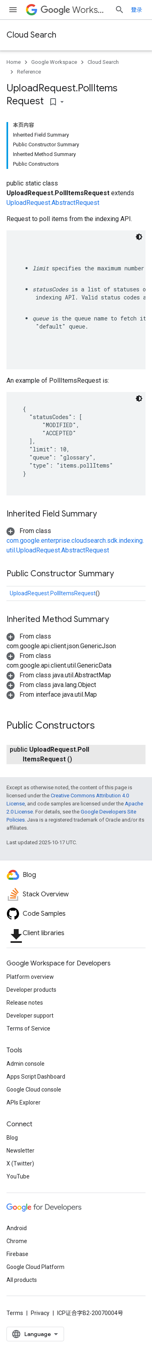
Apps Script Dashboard (35, 1076)
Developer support (30, 1015)
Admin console (25, 1063)
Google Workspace (54, 62)
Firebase (17, 1254)
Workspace (74, 9)
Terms (14, 1313)
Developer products (31, 989)
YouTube (18, 1176)
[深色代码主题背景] (139, 236)
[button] (75, 540)
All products (21, 1280)
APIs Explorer (23, 1102)
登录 (136, 9)
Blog (12, 1137)
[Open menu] (13, 9)
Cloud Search (31, 35)
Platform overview (30, 977)
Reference (29, 72)
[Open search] (119, 10)
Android (16, 1228)
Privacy (40, 1313)
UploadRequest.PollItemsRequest (53, 593)
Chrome (16, 1241)
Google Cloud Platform (35, 1267)
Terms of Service (28, 1028)
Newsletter (20, 1150)
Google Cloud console (33, 1089)
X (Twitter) (20, 1163)
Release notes (24, 1002)
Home (13, 62)
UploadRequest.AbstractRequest (52, 203)
